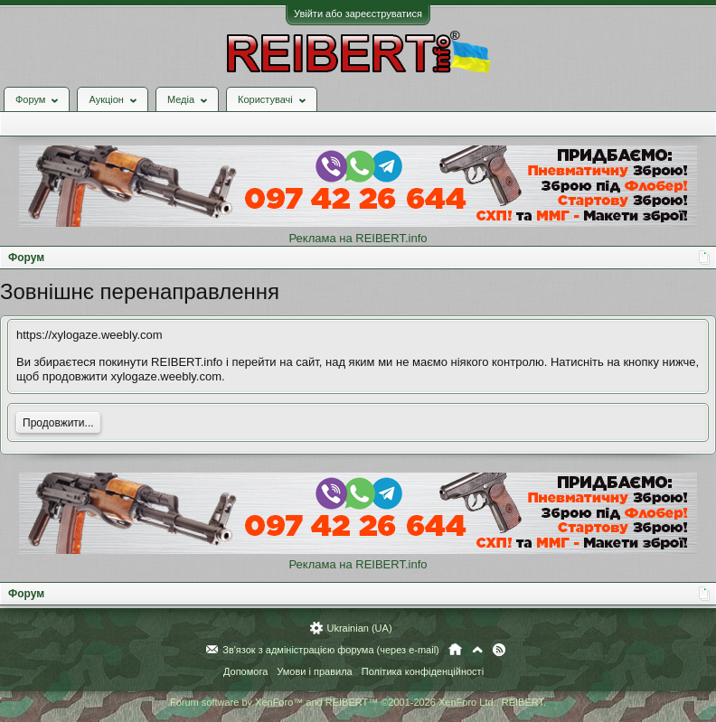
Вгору (477, 649)
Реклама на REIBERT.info (357, 238)
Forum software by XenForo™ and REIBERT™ (358, 702)
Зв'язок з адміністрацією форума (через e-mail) (330, 649)
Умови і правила (314, 671)
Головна (455, 649)
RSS (499, 649)
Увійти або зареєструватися (358, 13)
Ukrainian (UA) (358, 628)
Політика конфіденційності (423, 671)
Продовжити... (58, 423)
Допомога (245, 671)
